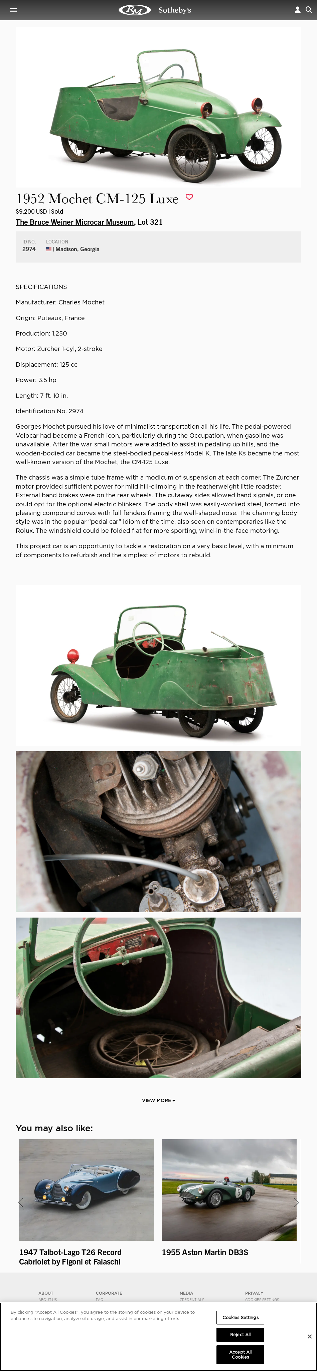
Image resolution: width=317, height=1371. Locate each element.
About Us (47, 1300)
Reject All (240, 1334)
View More (158, 1100)
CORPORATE (109, 1293)
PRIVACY (254, 1293)
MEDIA (186, 1293)
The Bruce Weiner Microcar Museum (75, 221)
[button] (298, 9)
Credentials (192, 1300)
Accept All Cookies (240, 1355)
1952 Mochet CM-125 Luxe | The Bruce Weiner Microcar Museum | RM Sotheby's (155, 10)
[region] (158, 1336)
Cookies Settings (262, 1300)
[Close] (309, 1336)
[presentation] (20, 1202)
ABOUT (45, 1293)
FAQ (100, 1300)
